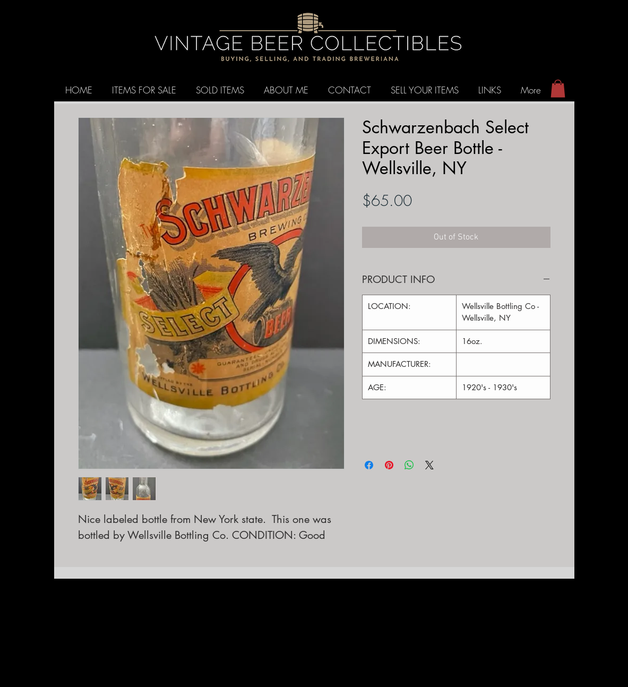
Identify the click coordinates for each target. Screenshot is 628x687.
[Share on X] (429, 465)
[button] (557, 88)
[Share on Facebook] (369, 465)
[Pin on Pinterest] (389, 465)
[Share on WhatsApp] (409, 465)
